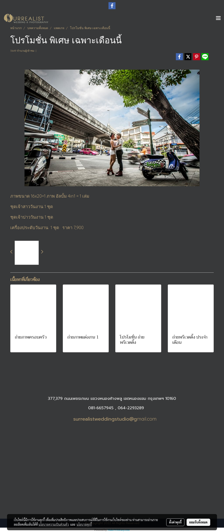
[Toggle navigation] (218, 18)
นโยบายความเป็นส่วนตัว (53, 524)
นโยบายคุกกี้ (84, 524)
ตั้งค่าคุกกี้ (175, 522)
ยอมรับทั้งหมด (198, 522)
